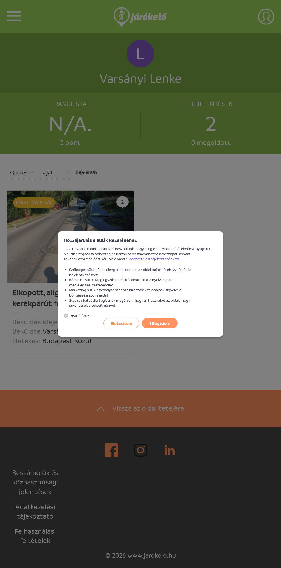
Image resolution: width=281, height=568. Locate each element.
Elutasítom (121, 323)
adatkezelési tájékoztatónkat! (154, 258)
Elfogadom (159, 323)
